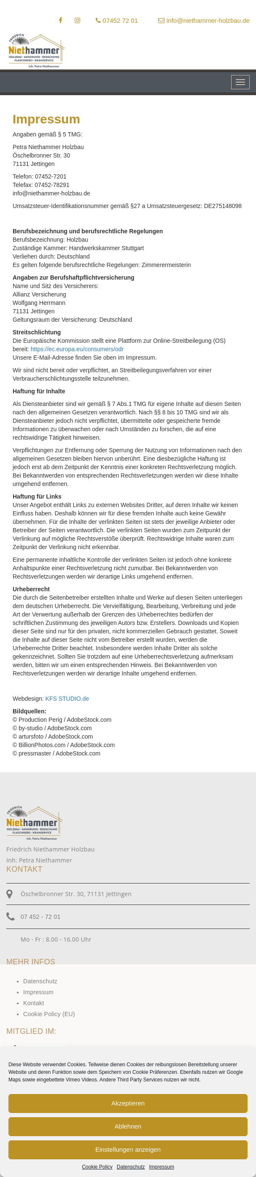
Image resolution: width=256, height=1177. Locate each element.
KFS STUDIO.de (67, 698)
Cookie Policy (97, 1167)
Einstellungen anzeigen (128, 1149)
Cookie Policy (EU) (49, 1014)
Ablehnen (128, 1126)
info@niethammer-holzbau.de (204, 20)
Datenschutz (131, 1167)
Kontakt (33, 1003)
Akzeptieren (128, 1103)
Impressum (161, 1167)
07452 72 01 (117, 20)
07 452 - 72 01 (41, 916)
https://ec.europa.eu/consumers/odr (77, 349)
